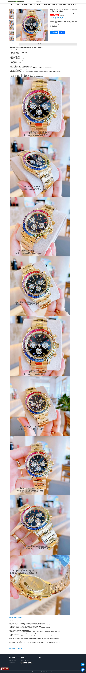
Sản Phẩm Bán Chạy (71, 4)
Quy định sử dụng (12, 665)
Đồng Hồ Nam (33, 4)
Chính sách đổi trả (12, 664)
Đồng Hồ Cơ (55, 4)
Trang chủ (13, 4)
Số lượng (51, 29)
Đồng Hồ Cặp (47, 4)
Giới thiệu (18, 4)
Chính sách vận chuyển (13, 662)
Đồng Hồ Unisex (62, 4)
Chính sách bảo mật (12, 660)
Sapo (53, 671)
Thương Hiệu (25, 4)
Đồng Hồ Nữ (40, 4)
